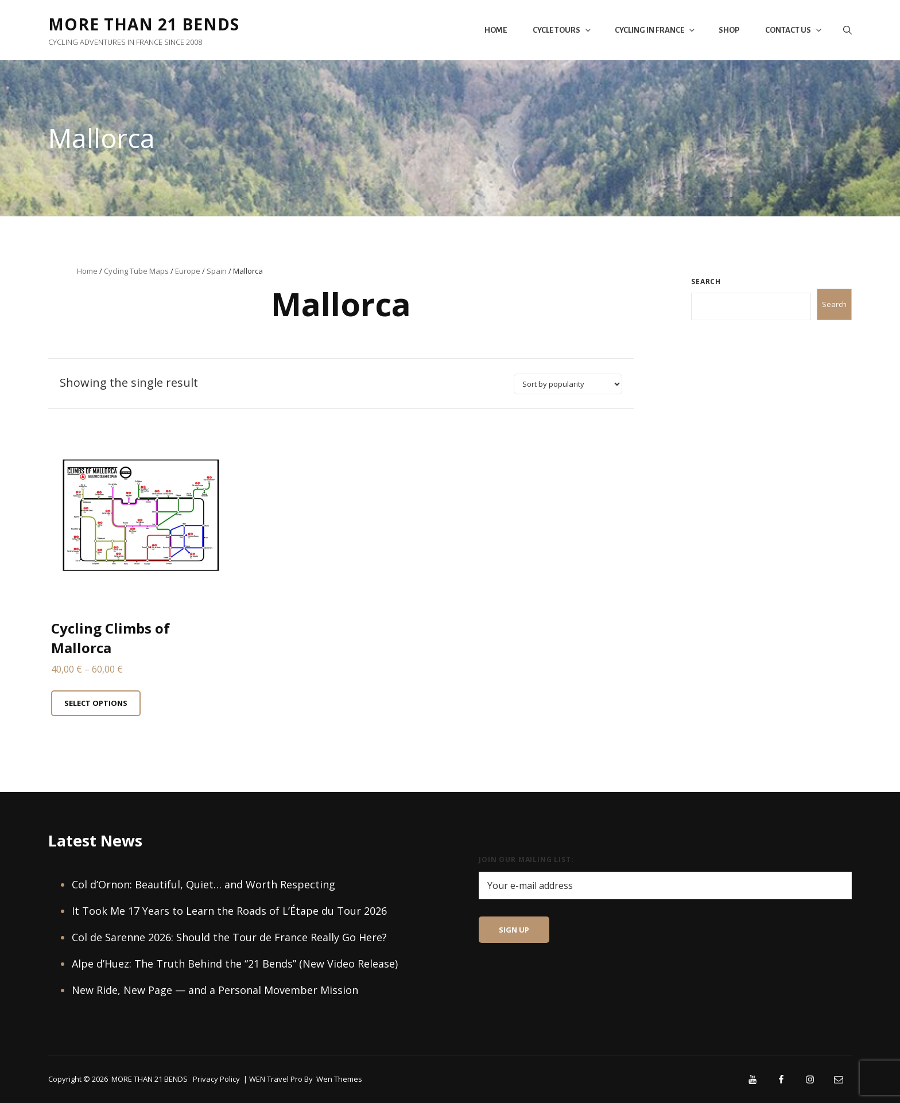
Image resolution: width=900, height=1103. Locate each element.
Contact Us (794, 30)
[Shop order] (568, 384)
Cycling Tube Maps (136, 271)
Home (495, 30)
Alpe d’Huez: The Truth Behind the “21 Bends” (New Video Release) (235, 963)
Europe (187, 271)
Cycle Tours (562, 30)
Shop (729, 30)
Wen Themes (339, 1079)
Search (706, 281)
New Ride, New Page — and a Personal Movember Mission (215, 990)
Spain (217, 271)
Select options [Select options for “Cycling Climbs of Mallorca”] (95, 703)
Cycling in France (655, 30)
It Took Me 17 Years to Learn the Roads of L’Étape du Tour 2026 (229, 911)
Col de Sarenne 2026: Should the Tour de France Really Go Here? (229, 937)
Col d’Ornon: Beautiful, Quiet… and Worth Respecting (203, 884)
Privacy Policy (216, 1079)
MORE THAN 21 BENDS (143, 24)
